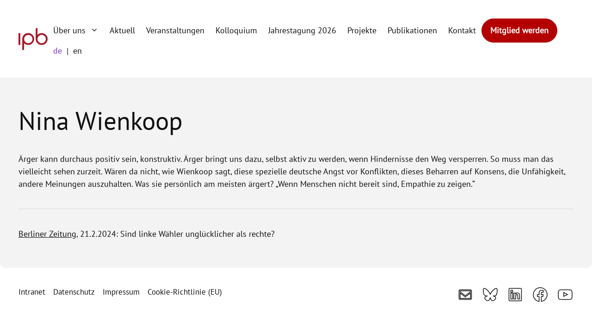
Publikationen (412, 30)
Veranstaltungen (175, 30)
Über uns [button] (78, 30)
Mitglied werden (519, 30)
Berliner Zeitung (47, 233)
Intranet (31, 292)
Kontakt (462, 30)
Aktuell (122, 30)
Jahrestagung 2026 (302, 30)
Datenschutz (74, 292)
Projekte (361, 30)
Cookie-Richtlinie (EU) (185, 292)
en (77, 50)
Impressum (121, 292)
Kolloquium (236, 30)
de (57, 50)
